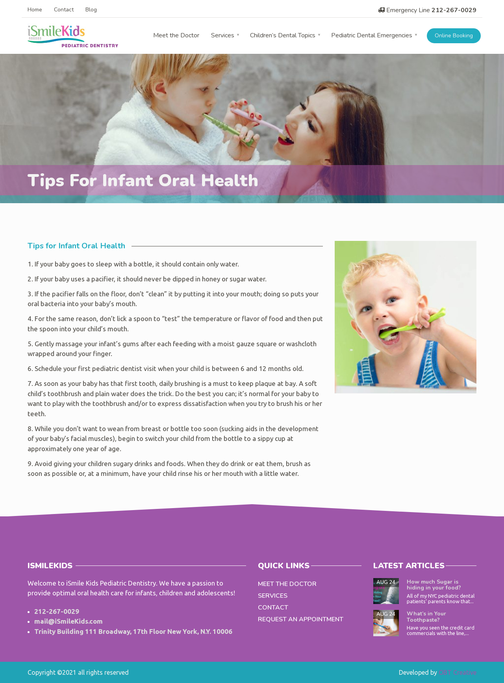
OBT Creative (457, 672)
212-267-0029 (454, 10)
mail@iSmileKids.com (68, 621)
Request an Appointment (300, 619)
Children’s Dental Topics (282, 35)
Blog (91, 9)
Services (222, 35)
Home (35, 9)
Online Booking (454, 35)
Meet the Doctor (176, 35)
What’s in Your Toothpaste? (426, 616)
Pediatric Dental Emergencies (371, 35)
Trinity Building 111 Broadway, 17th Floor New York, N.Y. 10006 (133, 631)
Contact (64, 9)
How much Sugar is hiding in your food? (434, 584)
